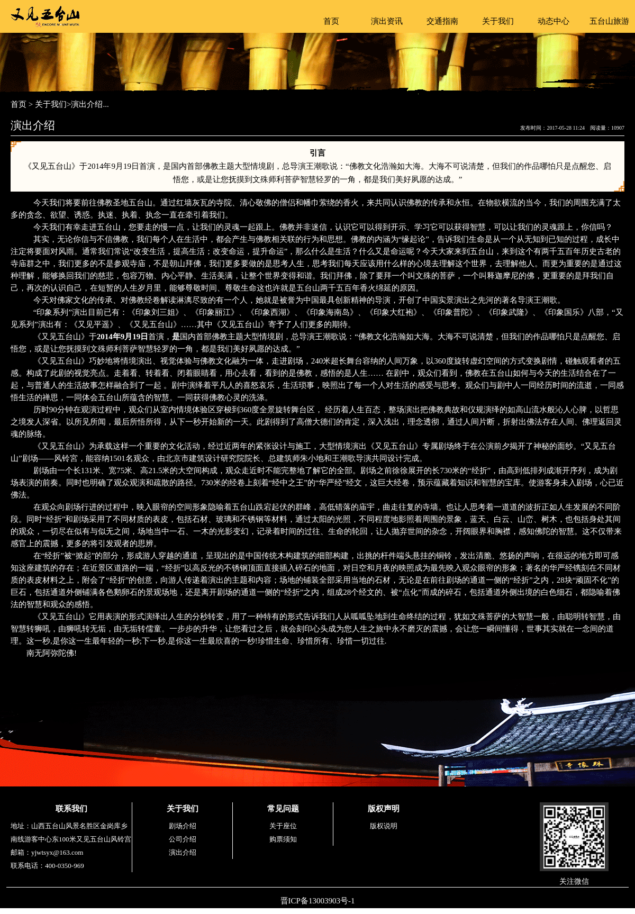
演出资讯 (387, 21)
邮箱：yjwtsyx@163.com (47, 852)
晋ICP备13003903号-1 (317, 901)
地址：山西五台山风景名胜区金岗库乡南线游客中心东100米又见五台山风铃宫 (71, 832)
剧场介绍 (182, 826)
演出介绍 (182, 852)
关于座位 (283, 826)
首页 (331, 21)
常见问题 (283, 808)
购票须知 (283, 839)
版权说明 (383, 826)
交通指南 (442, 21)
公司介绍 (182, 839)
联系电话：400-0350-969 (47, 866)
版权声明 (384, 808)
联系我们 (71, 808)
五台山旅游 (609, 21)
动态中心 (553, 21)
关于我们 (498, 21)
